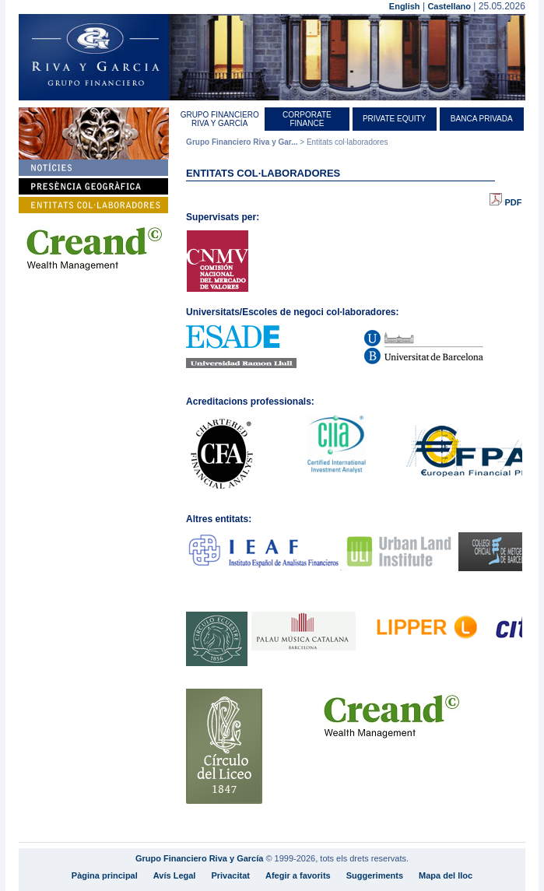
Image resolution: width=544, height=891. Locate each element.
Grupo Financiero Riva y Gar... (241, 142)
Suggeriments (374, 875)
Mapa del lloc (445, 875)
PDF (505, 202)
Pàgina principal (105, 875)
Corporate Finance (307, 119)
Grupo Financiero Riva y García (220, 119)
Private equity (394, 118)
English (404, 6)
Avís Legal (174, 875)
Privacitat (230, 875)
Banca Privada (482, 118)
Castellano (449, 6)
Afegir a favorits (298, 875)
